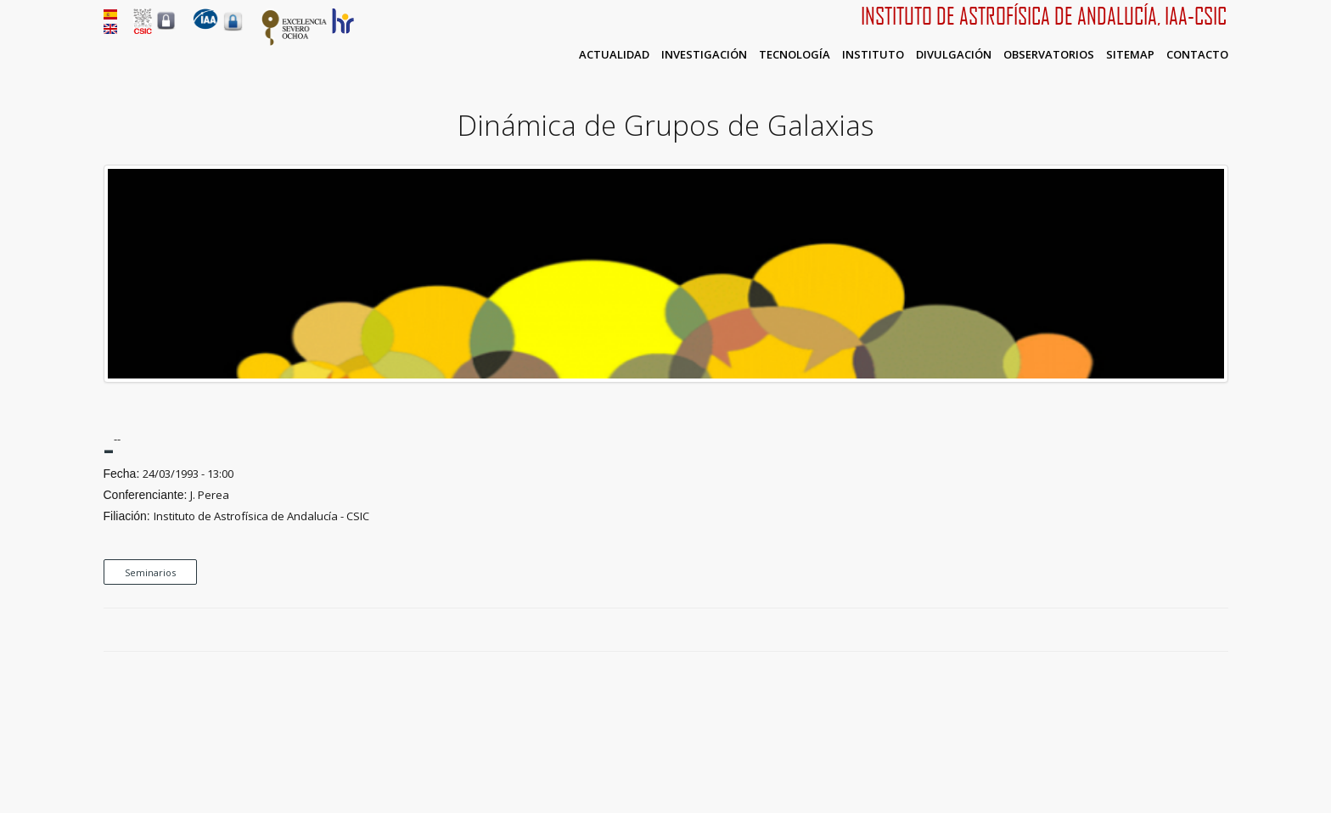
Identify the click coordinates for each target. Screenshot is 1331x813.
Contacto (1197, 54)
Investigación (704, 54)
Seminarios (150, 572)
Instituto (873, 54)
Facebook (1161, 630)
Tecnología (794, 54)
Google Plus (1200, 630)
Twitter (1180, 630)
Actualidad (614, 54)
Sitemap (1130, 54)
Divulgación (953, 54)
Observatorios (1048, 54)
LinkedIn (1219, 630)
